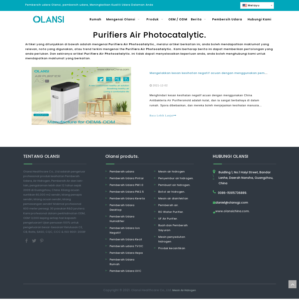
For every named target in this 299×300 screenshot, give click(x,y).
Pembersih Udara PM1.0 (126, 186)
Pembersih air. (168, 206)
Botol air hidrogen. (171, 193)
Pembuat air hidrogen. (174, 186)
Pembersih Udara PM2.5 (127, 193)
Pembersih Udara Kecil (126, 241)
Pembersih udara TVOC (126, 247)
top (292, 284)
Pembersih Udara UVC (126, 272)
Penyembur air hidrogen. (176, 180)
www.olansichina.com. (232, 212)
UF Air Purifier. (168, 220)
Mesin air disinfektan (173, 200)
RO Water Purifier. (171, 213)
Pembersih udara (122, 173)
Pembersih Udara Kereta (127, 200)
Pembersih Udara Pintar (127, 180)
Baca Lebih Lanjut (163, 116)
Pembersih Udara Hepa (126, 254)
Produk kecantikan (171, 249)
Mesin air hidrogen (171, 173)
